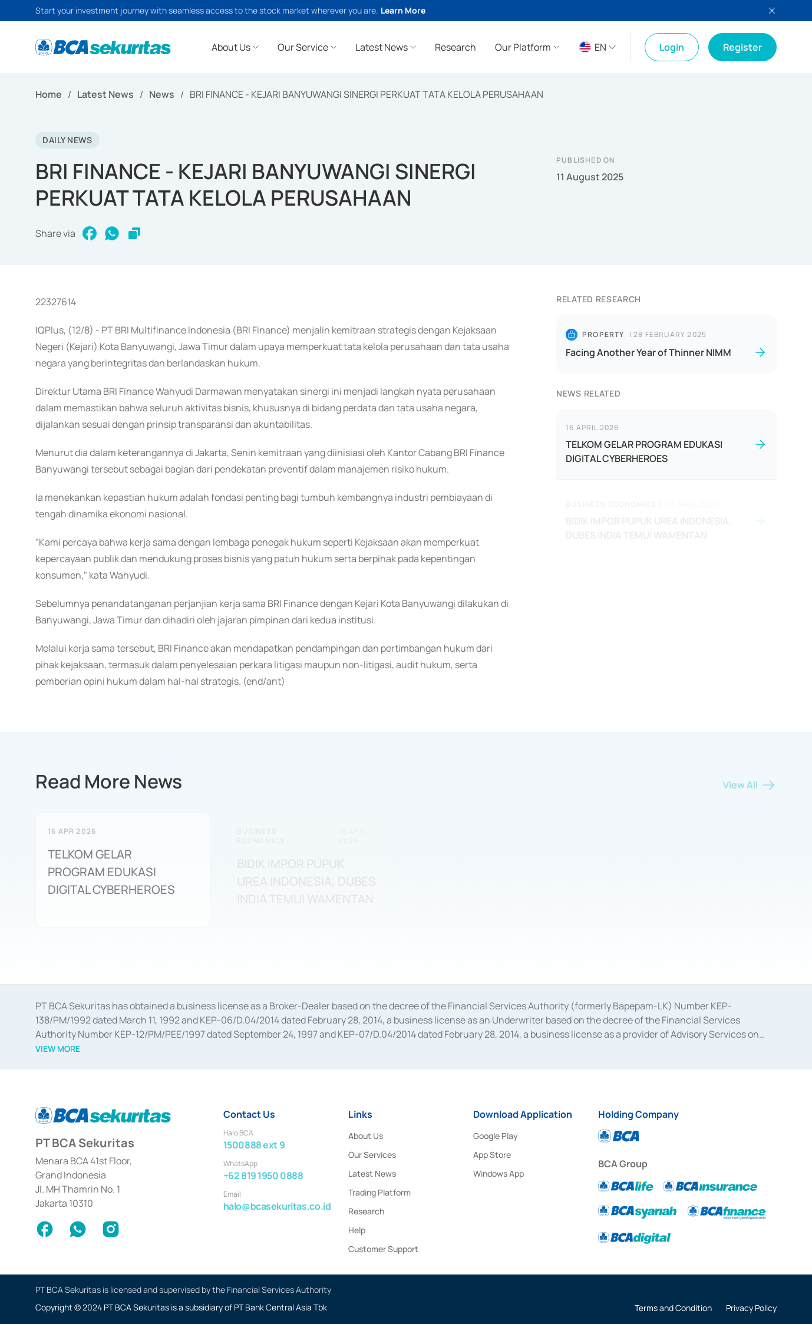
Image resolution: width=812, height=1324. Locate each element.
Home (48, 94)
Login (671, 47)
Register (742, 47)
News (161, 94)
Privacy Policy (751, 1307)
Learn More (403, 10)
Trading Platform (379, 1192)
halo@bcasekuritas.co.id (277, 1206)
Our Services (372, 1154)
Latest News (105, 94)
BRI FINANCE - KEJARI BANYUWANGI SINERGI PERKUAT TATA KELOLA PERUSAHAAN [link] (366, 94)
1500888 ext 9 (254, 1144)
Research (366, 1211)
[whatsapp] (112, 234)
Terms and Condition (673, 1307)
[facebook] (89, 234)
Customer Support (383, 1248)
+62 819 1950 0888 (263, 1175)
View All (750, 787)
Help (356, 1230)
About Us (365, 1135)
